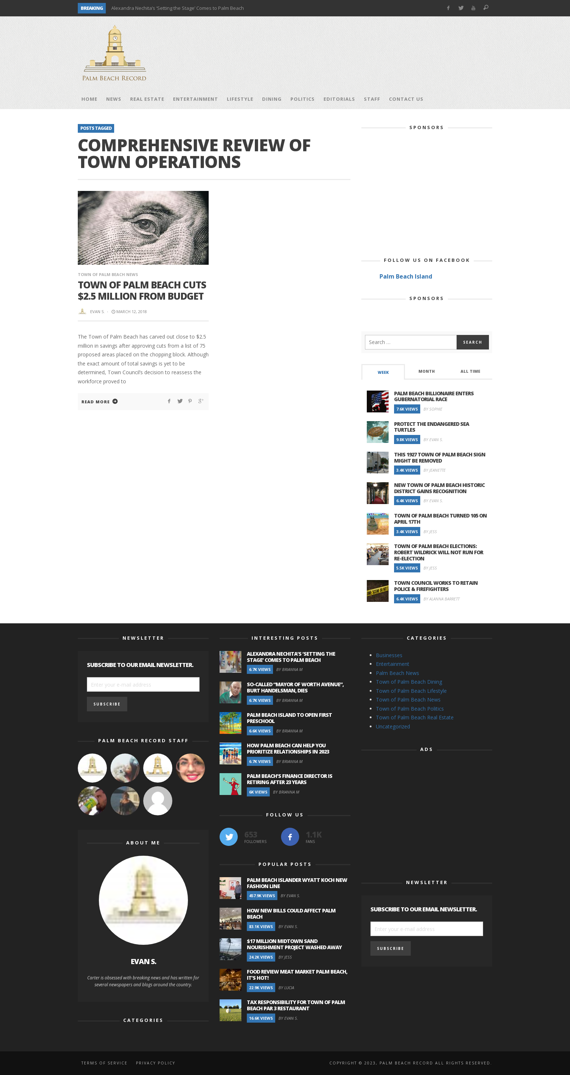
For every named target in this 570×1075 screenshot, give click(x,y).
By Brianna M (289, 669)
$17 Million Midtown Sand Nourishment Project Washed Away (294, 944)
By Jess (430, 531)
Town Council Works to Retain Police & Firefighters (436, 585)
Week (383, 372)
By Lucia (286, 987)
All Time (470, 371)
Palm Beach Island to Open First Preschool (289, 717)
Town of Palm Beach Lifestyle (411, 690)
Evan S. (97, 311)
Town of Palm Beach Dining (409, 681)
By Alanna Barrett (441, 599)
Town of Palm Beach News (108, 274)
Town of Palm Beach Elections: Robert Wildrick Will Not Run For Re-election (438, 552)
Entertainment (392, 663)
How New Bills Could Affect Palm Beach (291, 913)
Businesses (389, 655)
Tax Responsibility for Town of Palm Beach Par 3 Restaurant (296, 1005)
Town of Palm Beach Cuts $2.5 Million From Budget (142, 290)
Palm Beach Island (406, 276)
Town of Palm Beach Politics (410, 708)
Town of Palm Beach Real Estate (415, 717)
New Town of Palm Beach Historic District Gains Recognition (439, 488)
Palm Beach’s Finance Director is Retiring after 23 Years (289, 779)
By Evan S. (433, 439)
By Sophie (433, 409)
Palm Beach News (397, 673)
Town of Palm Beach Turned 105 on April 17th (440, 518)
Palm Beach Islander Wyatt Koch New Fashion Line (297, 883)
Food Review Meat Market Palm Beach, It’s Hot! (297, 974)
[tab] (383, 372)
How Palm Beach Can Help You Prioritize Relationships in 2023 (288, 748)
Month (426, 371)
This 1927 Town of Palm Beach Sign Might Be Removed (439, 457)
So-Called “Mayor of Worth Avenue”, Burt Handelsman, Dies (295, 687)
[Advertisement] (360, 52)
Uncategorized (393, 726)
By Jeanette (435, 470)
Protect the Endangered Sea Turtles (431, 426)
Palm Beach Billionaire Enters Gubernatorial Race (434, 396)
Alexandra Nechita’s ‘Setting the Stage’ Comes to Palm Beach (177, 8)
